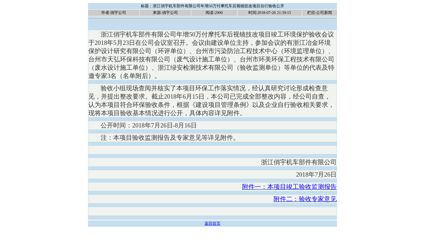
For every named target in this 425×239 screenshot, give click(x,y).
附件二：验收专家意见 (305, 199)
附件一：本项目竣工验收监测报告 (289, 186)
